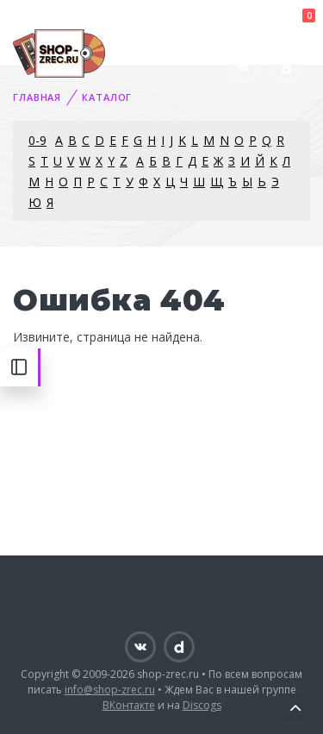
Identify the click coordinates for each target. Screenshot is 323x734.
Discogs (202, 705)
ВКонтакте (128, 705)
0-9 (37, 140)
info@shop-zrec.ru (110, 689)
